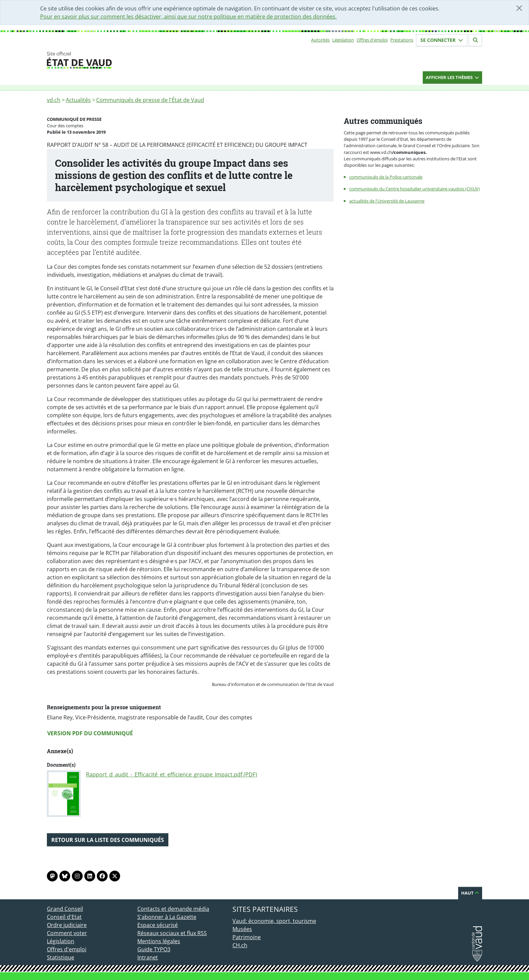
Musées (242, 929)
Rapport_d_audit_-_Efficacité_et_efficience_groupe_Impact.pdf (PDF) (171, 774)
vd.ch (53, 100)
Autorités (320, 40)
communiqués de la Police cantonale (385, 177)
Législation (343, 40)
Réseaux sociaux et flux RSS (172, 933)
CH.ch (239, 945)
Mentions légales (158, 941)
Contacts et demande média (173, 908)
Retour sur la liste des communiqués (107, 840)
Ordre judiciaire (67, 925)
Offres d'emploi (372, 40)
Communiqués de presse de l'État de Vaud (150, 100)
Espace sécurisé (157, 925)
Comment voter (67, 933)
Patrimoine (246, 937)
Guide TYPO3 (153, 949)
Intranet (147, 957)
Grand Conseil (65, 908)
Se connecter (441, 40)
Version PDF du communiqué (90, 733)
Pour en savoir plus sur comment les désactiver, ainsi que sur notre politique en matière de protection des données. (188, 16)
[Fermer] (519, 8)
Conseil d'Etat (64, 917)
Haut (470, 893)
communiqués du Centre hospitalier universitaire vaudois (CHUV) (414, 189)
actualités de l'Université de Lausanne (386, 201)
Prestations (401, 40)
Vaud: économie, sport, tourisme (274, 921)
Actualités (78, 100)
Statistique (60, 957)
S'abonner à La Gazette (166, 917)
